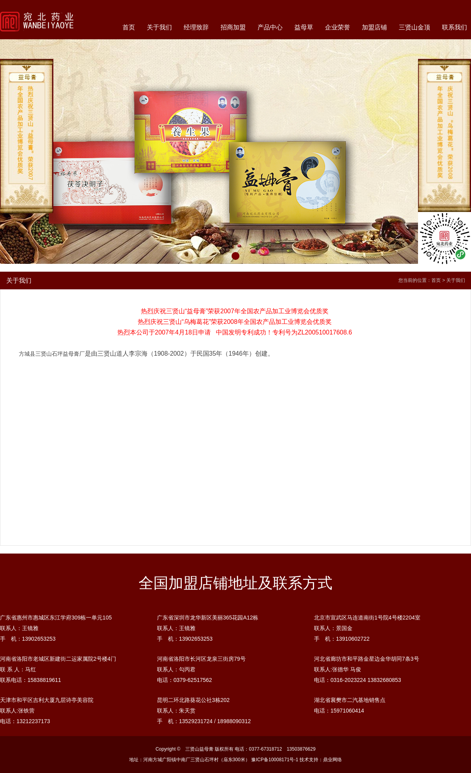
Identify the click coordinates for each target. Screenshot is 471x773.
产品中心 (270, 27)
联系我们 (454, 27)
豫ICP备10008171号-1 (274, 759)
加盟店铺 (374, 27)
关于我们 (159, 27)
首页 (128, 27)
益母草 (303, 27)
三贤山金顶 (414, 27)
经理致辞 (196, 27)
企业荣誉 (337, 27)
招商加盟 (233, 27)
